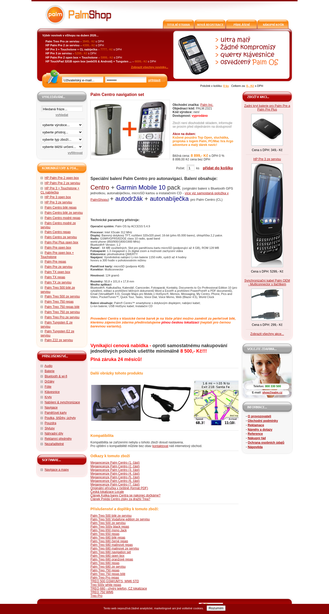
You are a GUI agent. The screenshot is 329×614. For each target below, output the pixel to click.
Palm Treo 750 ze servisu (62, 312)
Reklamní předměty (58, 439)
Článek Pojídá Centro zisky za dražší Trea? (120, 499)
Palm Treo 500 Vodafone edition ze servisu (120, 519)
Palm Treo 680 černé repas (109, 541)
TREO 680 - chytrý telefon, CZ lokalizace (118, 588)
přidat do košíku (218, 168)
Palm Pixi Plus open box (61, 242)
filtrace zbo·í (62, 138)
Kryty (48, 397)
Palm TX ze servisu (58, 282)
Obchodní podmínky (263, 421)
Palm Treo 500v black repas (109, 526)
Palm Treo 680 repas (104, 563)
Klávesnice (52, 392)
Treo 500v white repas (105, 585)
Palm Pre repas (55, 261)
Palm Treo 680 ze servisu (108, 566)
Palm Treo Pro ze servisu (62, 317)
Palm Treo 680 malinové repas (111, 545)
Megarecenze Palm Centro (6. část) (115, 481)
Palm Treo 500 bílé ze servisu (110, 516)
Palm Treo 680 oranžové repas (111, 559)
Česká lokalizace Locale (107, 492)
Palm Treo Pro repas (104, 577)
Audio (48, 366)
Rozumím (216, 608)
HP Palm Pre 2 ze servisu (62, 183)
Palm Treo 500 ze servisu (62, 296)
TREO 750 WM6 (101, 592)
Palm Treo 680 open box (107, 556)
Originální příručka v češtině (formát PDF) (119, 488)
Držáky (49, 381)
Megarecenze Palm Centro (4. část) (115, 473)
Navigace (51, 407)
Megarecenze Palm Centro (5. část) (115, 477)
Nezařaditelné (54, 444)
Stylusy (50, 428)
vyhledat (62, 115)
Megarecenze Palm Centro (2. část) (115, 466)
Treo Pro (96, 596)
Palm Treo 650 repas (104, 534)
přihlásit (154, 80)
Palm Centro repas (58, 232)
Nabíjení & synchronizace (62, 402)
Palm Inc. (206, 105)
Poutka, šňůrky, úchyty (60, 418)
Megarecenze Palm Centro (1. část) (115, 462)
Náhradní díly (54, 433)
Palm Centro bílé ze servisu (64, 213)
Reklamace (256, 425)
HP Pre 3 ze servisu (58, 202)
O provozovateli (259, 416)
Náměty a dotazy (260, 429)
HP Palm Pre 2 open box (62, 178)
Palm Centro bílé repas (61, 207)
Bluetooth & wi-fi (56, 376)
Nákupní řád (257, 438)
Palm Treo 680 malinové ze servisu (114, 548)
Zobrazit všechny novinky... (149, 67)
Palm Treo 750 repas (59, 301)
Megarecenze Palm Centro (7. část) (115, 484)
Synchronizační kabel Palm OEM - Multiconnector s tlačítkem (267, 282)
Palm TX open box (57, 272)
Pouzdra (50, 423)
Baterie (50, 371)
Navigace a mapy (57, 469)
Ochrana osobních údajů (266, 442)
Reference (255, 434)
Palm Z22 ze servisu (59, 340)
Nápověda (255, 447)
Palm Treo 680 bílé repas (107, 537)
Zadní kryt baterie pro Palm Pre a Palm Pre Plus (267, 107)
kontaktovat (160, 446)
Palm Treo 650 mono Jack (108, 530)
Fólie (48, 387)
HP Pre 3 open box (58, 197)
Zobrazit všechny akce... (267, 334)
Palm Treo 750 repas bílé (62, 307)
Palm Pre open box (58, 247)
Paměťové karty (56, 413)
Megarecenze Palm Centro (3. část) (115, 470)
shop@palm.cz (272, 392)
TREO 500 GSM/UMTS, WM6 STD (114, 581)
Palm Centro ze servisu (61, 237)
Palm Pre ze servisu (59, 267)
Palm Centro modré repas (62, 218)
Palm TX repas (55, 277)
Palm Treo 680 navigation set (110, 552)
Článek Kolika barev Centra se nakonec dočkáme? (125, 495)
